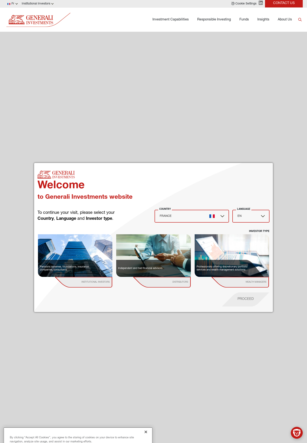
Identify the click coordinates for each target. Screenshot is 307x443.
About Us (285, 20)
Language (243, 208)
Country (165, 208)
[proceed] (245, 299)
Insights (263, 20)
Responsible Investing (214, 20)
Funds (244, 20)
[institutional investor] (90, 282)
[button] (244, 4)
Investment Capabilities (170, 20)
